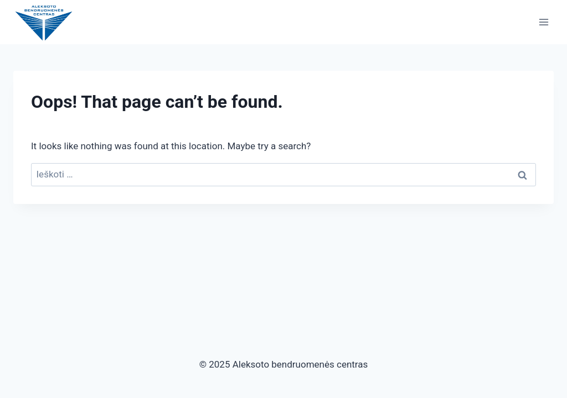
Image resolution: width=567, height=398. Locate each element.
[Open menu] (543, 21)
